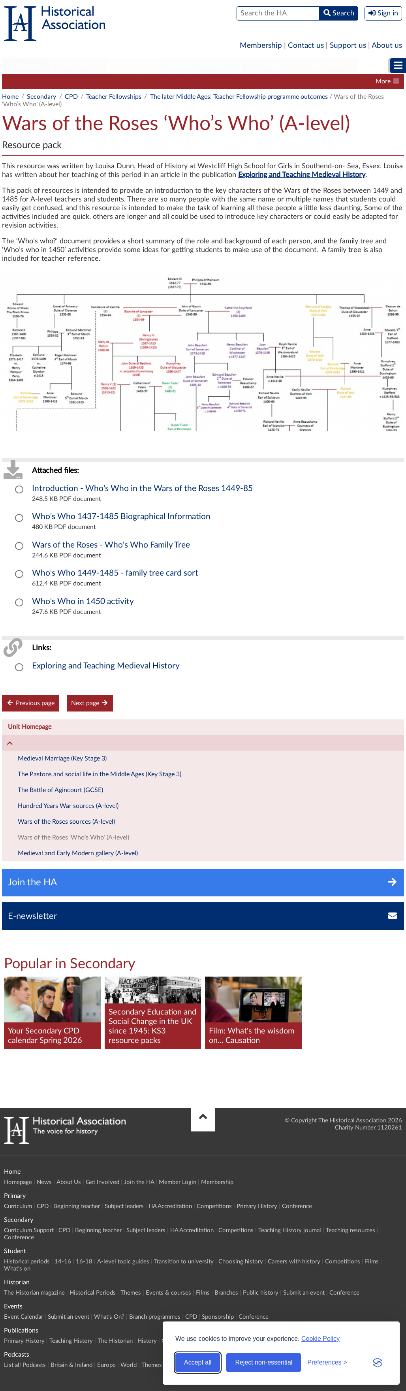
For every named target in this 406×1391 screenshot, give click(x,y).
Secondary (79, 66)
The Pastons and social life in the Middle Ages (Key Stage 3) (99, 774)
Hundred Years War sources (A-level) (68, 806)
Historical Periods (93, 1293)
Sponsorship (218, 1317)
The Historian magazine (34, 1293)
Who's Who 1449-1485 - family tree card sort (115, 573)
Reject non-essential (263, 1362)
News (44, 1182)
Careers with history (294, 1262)
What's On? (109, 1317)
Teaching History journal (289, 1230)
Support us (348, 45)
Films (372, 1262)
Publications (326, 66)
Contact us (306, 45)
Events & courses (168, 1293)
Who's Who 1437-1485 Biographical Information (121, 516)
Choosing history (240, 1262)
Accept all (197, 1362)
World (128, 1365)
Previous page (30, 703)
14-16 (63, 1262)
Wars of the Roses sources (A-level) (66, 822)
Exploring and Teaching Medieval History (106, 666)
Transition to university (184, 1262)
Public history (260, 1293)
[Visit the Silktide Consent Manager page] (377, 1362)
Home (10, 97)
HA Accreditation (237, 81)
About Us (68, 1182)
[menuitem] (26, 66)
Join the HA (139, 1182)
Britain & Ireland (71, 1365)
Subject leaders (181, 81)
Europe (106, 1365)
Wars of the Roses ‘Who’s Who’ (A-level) (73, 837)
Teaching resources (350, 1230)
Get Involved (102, 1182)
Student (133, 66)
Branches (226, 1293)
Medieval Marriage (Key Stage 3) (62, 758)
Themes (130, 1293)
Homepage (18, 1182)
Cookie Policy (320, 1338)
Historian (267, 66)
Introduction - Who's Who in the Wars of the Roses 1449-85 (142, 488)
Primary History (257, 1206)
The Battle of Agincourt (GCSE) (60, 790)
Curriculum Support (33, 81)
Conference (297, 1206)
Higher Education (199, 66)
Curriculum (18, 1206)
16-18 (84, 1262)
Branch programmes (154, 1317)
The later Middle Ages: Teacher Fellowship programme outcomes (239, 97)
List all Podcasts (25, 1365)
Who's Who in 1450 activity (83, 601)
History (147, 1341)
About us (387, 45)
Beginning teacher (123, 81)
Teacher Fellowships (113, 97)
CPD (79, 81)
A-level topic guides (123, 1262)
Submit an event (304, 1293)
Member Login (177, 1182)
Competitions (292, 81)
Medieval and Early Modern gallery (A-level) (78, 853)
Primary (26, 66)
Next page (90, 703)
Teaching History (71, 1341)
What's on (17, 1269)
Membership (261, 45)
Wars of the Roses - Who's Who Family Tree (111, 545)
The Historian (115, 1341)
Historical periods (27, 1262)
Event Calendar (23, 1317)
